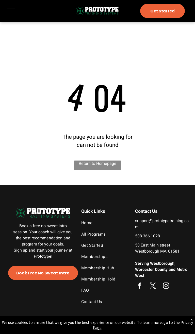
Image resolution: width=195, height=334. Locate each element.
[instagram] (166, 286)
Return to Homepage (97, 164)
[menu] (11, 10)
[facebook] (139, 286)
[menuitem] (103, 222)
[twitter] (152, 286)
